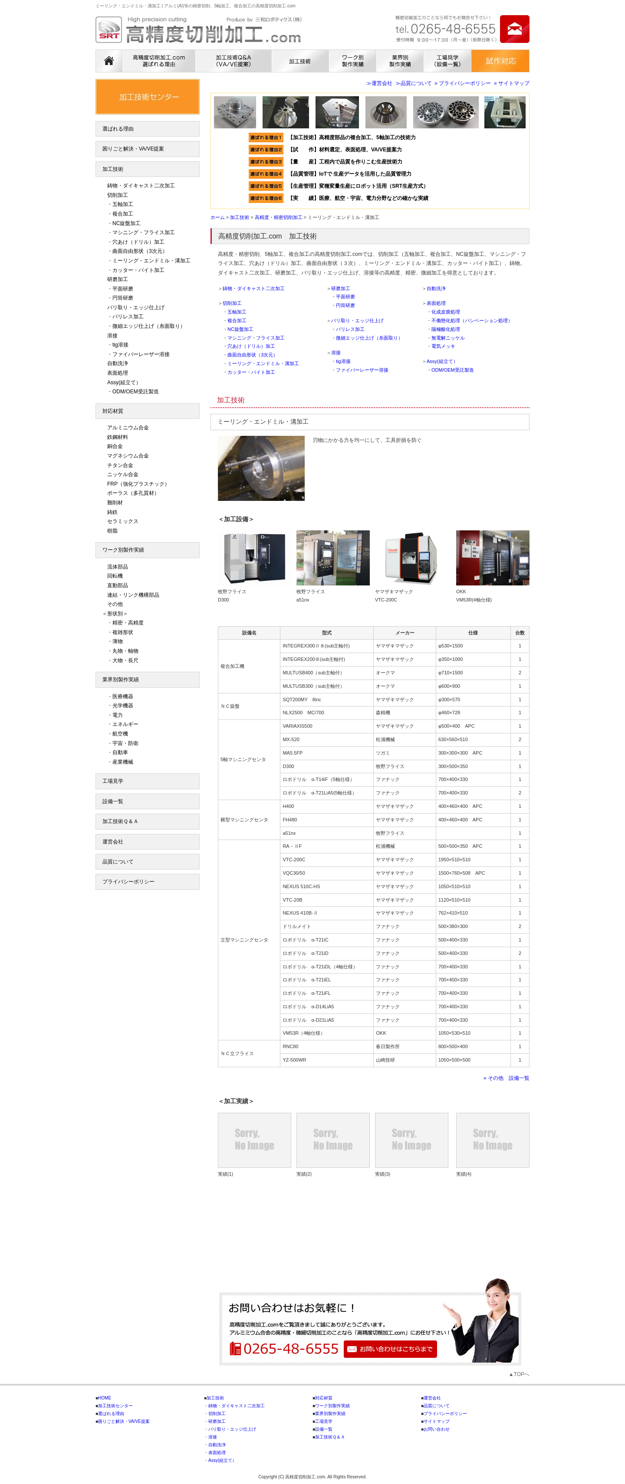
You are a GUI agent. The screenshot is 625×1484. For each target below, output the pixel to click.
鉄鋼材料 (117, 437)
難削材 (115, 503)
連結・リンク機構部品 (133, 595)
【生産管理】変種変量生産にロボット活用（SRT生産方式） (358, 186)
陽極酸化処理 (445, 329)
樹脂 (112, 531)
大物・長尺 (125, 660)
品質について (118, 862)
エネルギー (125, 724)
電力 (117, 715)
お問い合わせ (437, 1429)
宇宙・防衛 (125, 743)
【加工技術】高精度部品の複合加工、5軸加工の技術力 (352, 137)
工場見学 (112, 781)
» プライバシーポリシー (462, 83)
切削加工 (232, 303)
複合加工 (237, 320)
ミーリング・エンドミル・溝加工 (263, 363)
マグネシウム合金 (128, 456)
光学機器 (122, 706)
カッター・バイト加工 (251, 372)
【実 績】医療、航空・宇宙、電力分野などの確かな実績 (358, 198)
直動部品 (117, 585)
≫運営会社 (379, 83)
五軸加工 (237, 311)
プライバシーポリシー (128, 882)
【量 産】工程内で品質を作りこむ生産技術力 (345, 162)
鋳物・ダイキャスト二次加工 (254, 288)
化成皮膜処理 (445, 311)
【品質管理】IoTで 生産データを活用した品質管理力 (349, 174)
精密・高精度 (128, 623)
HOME (104, 1398)
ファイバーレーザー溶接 (362, 370)
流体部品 (117, 567)
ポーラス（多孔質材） (133, 493)
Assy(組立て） (442, 361)
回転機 (115, 576)
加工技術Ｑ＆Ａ (120, 821)
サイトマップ (437, 1421)
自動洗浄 (436, 288)
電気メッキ (443, 346)
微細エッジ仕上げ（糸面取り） (369, 337)
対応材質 (112, 411)
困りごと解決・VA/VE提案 (133, 149)
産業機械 (122, 762)
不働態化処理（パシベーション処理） (472, 320)
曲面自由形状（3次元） (252, 354)
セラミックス (122, 521)
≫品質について (413, 83)
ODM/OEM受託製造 (452, 370)
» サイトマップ (512, 83)
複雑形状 (122, 632)
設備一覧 (112, 801)
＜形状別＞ (115, 614)
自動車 (120, 752)
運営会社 (112, 842)
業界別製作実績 (120, 680)
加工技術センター (115, 1405)
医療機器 (122, 696)
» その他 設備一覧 (507, 1078)
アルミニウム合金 (128, 428)
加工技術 (112, 169)
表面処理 (436, 303)
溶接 (336, 352)
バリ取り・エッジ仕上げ (357, 320)
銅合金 (115, 446)
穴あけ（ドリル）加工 (251, 346)
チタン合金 (120, 465)
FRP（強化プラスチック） (138, 484)
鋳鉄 (112, 512)
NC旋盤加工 (240, 329)
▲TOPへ (519, 1374)
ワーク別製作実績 (123, 550)
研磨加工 (340, 288)
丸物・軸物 (125, 651)
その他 (115, 604)
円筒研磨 (345, 305)
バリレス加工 (350, 329)
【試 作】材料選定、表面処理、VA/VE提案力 (347, 150)
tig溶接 (343, 361)
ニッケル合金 (122, 474)
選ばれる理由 (118, 129)
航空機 (120, 734)
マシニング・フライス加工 (256, 337)
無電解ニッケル (448, 337)
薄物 (117, 641)
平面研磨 (345, 296)
